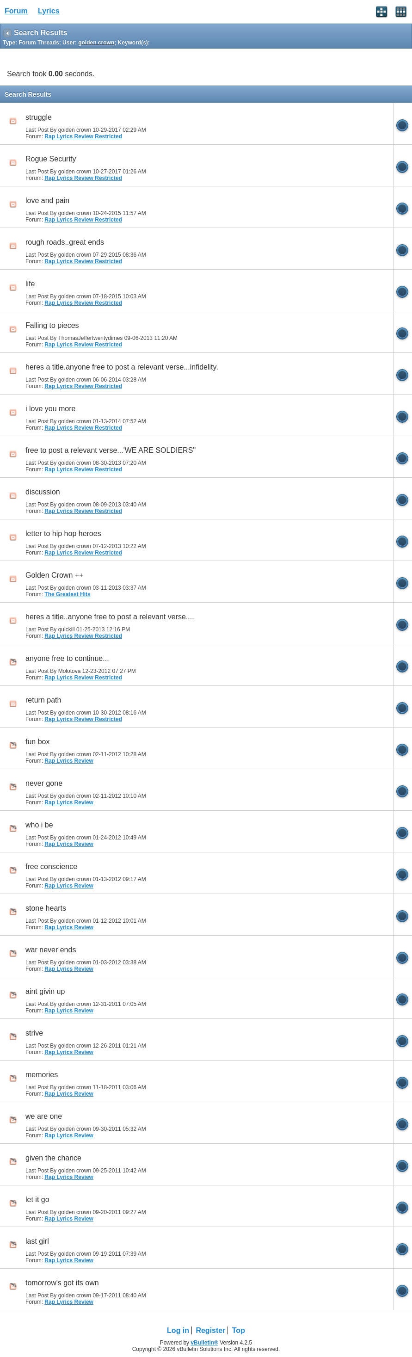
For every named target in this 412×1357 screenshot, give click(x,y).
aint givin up (45, 991)
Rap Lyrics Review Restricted (83, 136)
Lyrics (49, 11)
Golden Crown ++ (54, 575)
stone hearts (45, 908)
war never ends (50, 950)
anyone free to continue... (67, 658)
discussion (42, 492)
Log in (178, 1330)
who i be (39, 825)
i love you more (50, 409)
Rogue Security (50, 159)
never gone (43, 783)
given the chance (53, 1158)
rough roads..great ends (64, 242)
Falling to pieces (52, 325)
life (30, 284)
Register (210, 1330)
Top (238, 1330)
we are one (43, 1116)
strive (34, 1033)
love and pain (47, 200)
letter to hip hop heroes (63, 533)
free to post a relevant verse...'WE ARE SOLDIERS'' (110, 450)
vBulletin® (204, 1342)
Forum (16, 11)
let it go (37, 1199)
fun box (37, 742)
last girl (37, 1241)
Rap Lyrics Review (68, 761)
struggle (38, 117)
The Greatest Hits (67, 594)
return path (43, 700)
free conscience (51, 866)
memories (41, 1075)
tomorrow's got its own (62, 1283)
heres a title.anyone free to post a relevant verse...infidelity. (121, 367)
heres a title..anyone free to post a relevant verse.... (109, 617)
